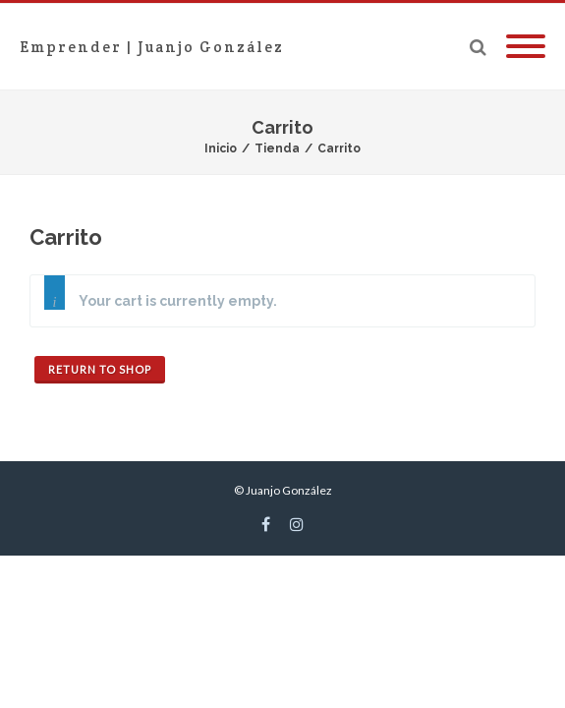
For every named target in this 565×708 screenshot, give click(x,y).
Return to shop (99, 369)
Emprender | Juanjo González (152, 46)
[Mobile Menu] (525, 47)
